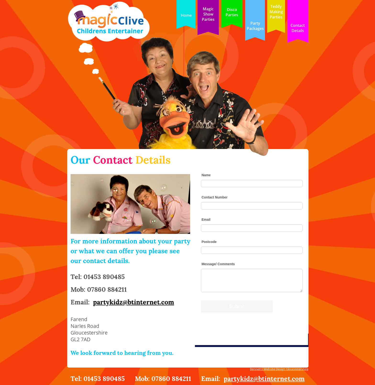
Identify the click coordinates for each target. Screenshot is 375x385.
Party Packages (255, 26)
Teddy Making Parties (276, 12)
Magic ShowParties (208, 14)
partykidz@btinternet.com (264, 378)
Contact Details (298, 28)
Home (186, 15)
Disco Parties (232, 12)
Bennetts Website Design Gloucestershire (279, 369)
